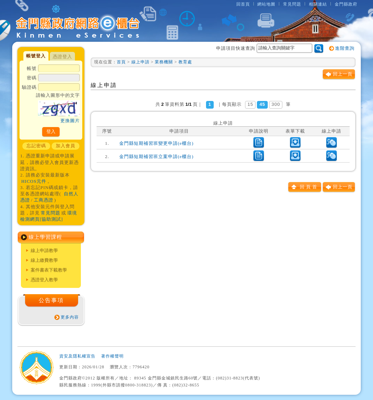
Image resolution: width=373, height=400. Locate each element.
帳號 (53, 69)
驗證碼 (51, 104)
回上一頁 (342, 74)
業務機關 (164, 62)
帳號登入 (36, 55)
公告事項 (51, 300)
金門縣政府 (346, 4)
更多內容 (70, 317)
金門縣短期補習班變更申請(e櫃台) (156, 143)
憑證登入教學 (44, 279)
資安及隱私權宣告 (77, 356)
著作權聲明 (112, 356)
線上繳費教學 (44, 260)
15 (250, 104)
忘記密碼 (36, 145)
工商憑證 (43, 200)
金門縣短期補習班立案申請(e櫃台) (156, 156)
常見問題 (292, 4)
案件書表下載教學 (49, 270)
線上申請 (140, 62)
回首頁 (243, 4)
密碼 (53, 78)
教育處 (185, 62)
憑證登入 (62, 56)
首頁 (121, 62)
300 (276, 104)
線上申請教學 (44, 250)
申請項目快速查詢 (264, 48)
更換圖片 (70, 120)
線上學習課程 (45, 237)
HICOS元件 (33, 181)
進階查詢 (345, 48)
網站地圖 (266, 4)
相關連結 (318, 4)
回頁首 (309, 186)
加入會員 (65, 145)
